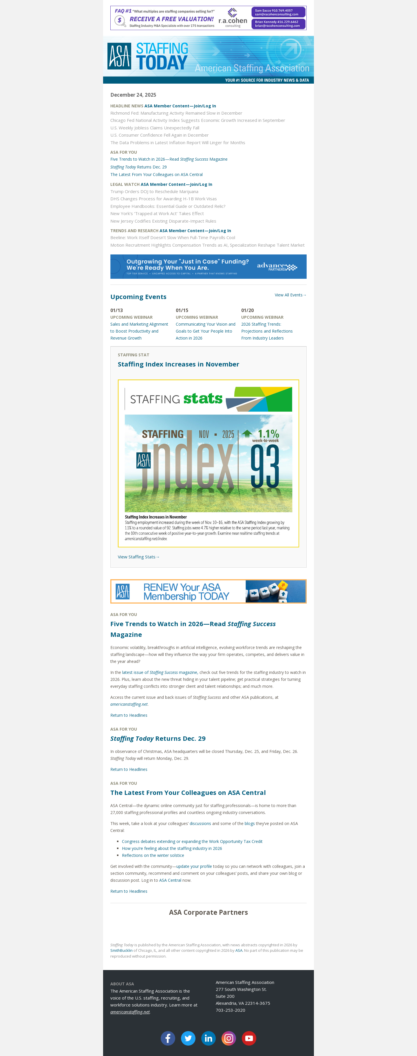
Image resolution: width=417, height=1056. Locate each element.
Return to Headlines (128, 715)
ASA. (239, 950)
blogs (250, 823)
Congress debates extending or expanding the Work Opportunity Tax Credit (192, 841)
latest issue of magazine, (160, 672)
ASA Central (170, 880)
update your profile (194, 866)
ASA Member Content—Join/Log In (180, 106)
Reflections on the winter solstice (153, 855)
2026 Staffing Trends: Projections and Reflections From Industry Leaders (267, 331)
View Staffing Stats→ (139, 557)
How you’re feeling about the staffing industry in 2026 (172, 848)
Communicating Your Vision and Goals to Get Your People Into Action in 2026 (205, 331)
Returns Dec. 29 (138, 167)
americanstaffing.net (130, 1012)
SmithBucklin (121, 950)
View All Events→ (291, 295)
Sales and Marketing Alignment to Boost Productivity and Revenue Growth (139, 331)
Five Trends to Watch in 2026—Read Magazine (169, 159)
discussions (200, 823)
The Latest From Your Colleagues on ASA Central (156, 174)
